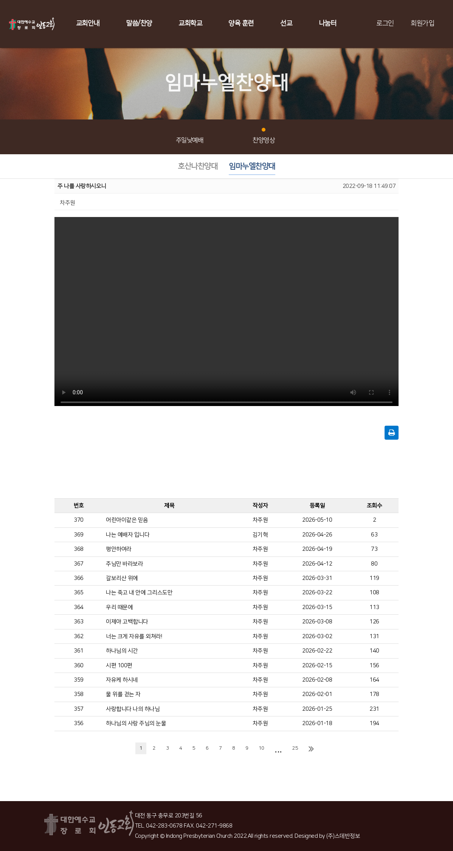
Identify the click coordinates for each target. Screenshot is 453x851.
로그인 (385, 23)
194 (374, 723)
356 (79, 723)
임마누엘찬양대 (252, 166)
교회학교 (190, 23)
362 (79, 636)
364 (79, 607)
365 (79, 592)
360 (79, 665)
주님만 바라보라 (124, 564)
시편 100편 (119, 665)
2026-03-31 (317, 578)
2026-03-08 (317, 621)
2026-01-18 (317, 723)
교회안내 (87, 23)
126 (374, 621)
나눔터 (328, 23)
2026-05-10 (317, 520)
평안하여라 (119, 549)
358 (79, 694)
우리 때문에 (119, 607)
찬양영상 (264, 136)
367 (79, 564)
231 (374, 709)
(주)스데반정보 (343, 836)
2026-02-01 (317, 694)
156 (374, 665)
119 (374, 578)
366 (79, 578)
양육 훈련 (241, 23)
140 (374, 651)
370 (79, 520)
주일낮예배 (189, 136)
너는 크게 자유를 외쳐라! (134, 636)
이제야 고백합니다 (127, 621)
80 (374, 564)
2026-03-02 (317, 636)
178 (374, 694)
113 (374, 607)
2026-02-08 (317, 680)
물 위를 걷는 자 (123, 694)
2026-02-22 (317, 651)
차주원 (260, 520)
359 (79, 680)
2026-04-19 (317, 549)
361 (79, 651)
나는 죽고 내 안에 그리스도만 (139, 592)
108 (374, 592)
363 (79, 621)
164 (374, 680)
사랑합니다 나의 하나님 (133, 709)
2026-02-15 (317, 665)
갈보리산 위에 (122, 578)
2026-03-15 (317, 607)
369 (79, 535)
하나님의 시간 (122, 651)
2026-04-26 (317, 535)
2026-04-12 (317, 564)
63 (374, 535)
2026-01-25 (317, 709)
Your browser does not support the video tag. (226, 314)
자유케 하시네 (122, 680)
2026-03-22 (317, 592)
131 (374, 636)
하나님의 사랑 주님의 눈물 (136, 723)
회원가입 (422, 23)
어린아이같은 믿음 (127, 520)
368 (79, 549)
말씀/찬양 (139, 23)
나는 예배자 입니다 (127, 535)
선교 (286, 23)
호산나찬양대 (197, 166)
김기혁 (260, 535)
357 (79, 709)
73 (374, 549)
